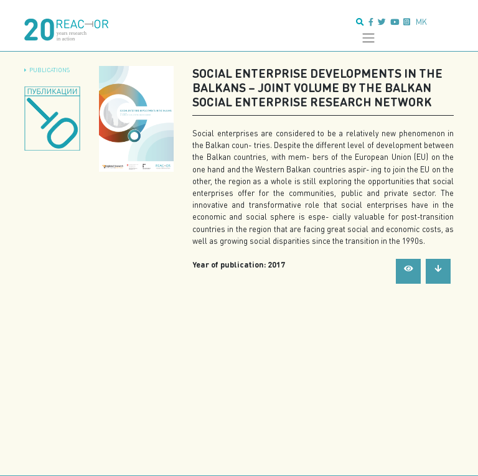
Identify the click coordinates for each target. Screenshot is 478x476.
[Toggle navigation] (368, 38)
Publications (49, 70)
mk (421, 22)
